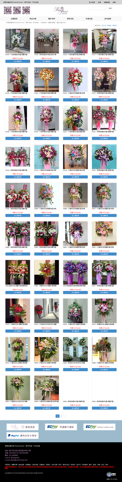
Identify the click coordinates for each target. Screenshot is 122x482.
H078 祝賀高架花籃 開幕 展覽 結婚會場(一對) (78, 286)
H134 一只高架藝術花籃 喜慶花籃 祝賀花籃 (19, 54)
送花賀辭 (107, 18)
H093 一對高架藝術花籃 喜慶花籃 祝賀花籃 (48, 247)
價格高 (109, 25)
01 (57, 416)
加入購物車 (17, 61)
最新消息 (70, 18)
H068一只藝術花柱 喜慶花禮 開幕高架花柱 (106, 363)
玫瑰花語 (89, 18)
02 (61, 416)
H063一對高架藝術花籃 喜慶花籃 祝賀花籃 (77, 401)
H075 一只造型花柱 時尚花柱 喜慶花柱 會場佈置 (50, 324)
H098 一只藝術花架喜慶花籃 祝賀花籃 (75, 209)
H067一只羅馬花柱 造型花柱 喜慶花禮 (17, 401)
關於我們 (51, 18)
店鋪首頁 (14, 18)
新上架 (104, 25)
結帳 (114, 2)
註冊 (99, 2)
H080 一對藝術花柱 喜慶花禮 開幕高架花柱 (48, 286)
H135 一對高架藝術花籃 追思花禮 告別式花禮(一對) (51, 54)
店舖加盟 (107, 2)
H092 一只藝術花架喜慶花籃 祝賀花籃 (75, 247)
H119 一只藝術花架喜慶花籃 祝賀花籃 (46, 170)
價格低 (114, 25)
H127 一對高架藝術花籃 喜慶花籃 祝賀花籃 (106, 93)
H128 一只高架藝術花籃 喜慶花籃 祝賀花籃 (19, 132)
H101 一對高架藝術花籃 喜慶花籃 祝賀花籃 (106, 170)
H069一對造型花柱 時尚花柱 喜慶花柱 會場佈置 (78, 363)
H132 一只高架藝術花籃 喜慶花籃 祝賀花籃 (48, 93)
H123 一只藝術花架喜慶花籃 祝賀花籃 (75, 93)
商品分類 (33, 18)
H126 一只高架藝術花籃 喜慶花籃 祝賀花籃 (48, 132)
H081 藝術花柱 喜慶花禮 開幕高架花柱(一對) (20, 286)
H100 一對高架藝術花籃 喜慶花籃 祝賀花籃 (19, 209)
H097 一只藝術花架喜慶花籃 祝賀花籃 (104, 209)
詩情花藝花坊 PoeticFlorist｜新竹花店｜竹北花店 (21, 2)
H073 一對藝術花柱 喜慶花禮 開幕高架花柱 (106, 324)
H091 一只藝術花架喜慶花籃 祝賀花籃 (104, 247)
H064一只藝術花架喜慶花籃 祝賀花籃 (46, 401)
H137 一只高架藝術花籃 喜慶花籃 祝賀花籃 (106, 54)
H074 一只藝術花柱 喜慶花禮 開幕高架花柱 (77, 324)
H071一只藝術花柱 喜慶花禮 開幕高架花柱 (19, 363)
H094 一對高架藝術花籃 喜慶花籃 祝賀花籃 (19, 247)
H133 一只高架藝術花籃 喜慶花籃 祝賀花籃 (19, 93)
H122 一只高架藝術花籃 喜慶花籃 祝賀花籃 (77, 132)
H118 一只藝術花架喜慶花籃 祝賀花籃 (75, 170)
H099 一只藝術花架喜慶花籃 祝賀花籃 (46, 209)
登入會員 (92, 2)
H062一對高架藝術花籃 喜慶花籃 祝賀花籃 (106, 401)
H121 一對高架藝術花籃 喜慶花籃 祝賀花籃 (106, 132)
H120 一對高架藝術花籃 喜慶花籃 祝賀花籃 (19, 170)
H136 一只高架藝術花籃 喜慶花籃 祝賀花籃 (77, 54)
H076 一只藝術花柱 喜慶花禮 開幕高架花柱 (19, 324)
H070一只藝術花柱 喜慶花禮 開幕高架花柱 (48, 363)
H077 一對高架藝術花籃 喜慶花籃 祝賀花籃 (106, 286)
